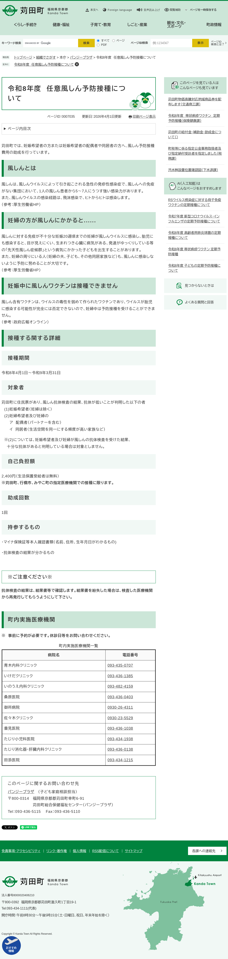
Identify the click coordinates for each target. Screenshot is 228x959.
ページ (120, 40)
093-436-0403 (120, 697)
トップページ (23, 57)
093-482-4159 (120, 686)
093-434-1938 (120, 739)
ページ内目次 (19, 129)
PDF (104, 44)
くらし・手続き (25, 25)
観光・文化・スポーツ (176, 25)
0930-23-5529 (120, 718)
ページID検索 (139, 42)
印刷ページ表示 (144, 116)
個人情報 (79, 851)
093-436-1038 (120, 728)
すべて (105, 40)
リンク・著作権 (56, 851)
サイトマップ (133, 851)
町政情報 (214, 25)
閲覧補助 (175, 9)
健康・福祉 (61, 25)
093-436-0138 (120, 749)
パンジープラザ (81, 57)
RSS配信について (105, 851)
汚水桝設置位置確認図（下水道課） (193, 170)
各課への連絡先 (204, 851)
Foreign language (120, 9)
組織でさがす (46, 57)
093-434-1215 (120, 760)
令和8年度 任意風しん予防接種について (44, 64)
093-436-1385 (120, 676)
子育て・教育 (100, 25)
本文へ (94, 9)
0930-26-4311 (120, 707)
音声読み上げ (152, 9)
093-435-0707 (120, 665)
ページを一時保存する (203, 9)
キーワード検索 (11, 43)
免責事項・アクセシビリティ (21, 851)
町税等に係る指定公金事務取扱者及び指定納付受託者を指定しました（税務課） (195, 153)
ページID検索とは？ (217, 43)
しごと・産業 (137, 25)
